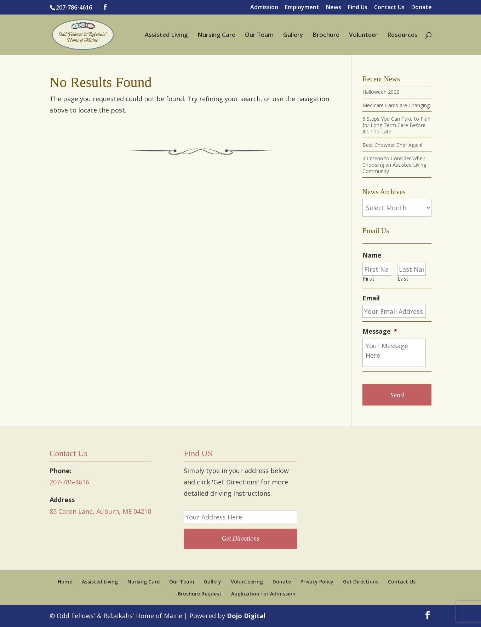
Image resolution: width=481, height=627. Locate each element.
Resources (402, 35)
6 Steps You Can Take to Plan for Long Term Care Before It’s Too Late (396, 125)
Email (371, 298)
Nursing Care (216, 35)
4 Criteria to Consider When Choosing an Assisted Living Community (394, 164)
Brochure (326, 35)
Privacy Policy (316, 581)
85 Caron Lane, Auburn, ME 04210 (100, 511)
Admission (264, 7)
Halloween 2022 (380, 91)
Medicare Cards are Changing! (396, 105)
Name (372, 255)
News (333, 7)
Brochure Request (200, 593)
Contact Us (389, 7)
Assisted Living (166, 35)
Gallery (293, 35)
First (368, 278)
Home (65, 581)
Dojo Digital (246, 615)
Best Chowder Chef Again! (392, 145)
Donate (421, 7)
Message (379, 331)
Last (403, 278)
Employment (302, 7)
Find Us (357, 7)
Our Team (259, 35)
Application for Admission (263, 593)
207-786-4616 (74, 7)
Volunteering (247, 581)
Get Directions (360, 581)
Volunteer (363, 35)
